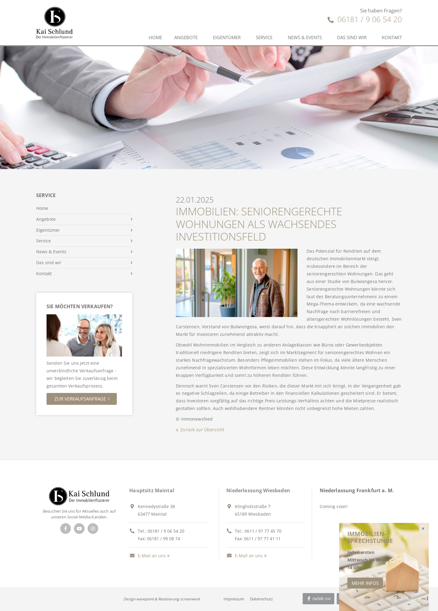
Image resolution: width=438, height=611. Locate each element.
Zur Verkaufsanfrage (80, 399)
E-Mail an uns (147, 555)
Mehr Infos (365, 583)
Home (155, 37)
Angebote (186, 37)
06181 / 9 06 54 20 (365, 19)
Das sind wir (352, 37)
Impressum (234, 599)
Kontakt (392, 37)
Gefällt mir (318, 598)
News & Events (305, 37)
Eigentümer (227, 37)
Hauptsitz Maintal (151, 490)
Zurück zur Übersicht (202, 429)
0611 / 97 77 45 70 (263, 531)
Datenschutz (261, 599)
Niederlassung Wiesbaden (258, 490)
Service (264, 37)
